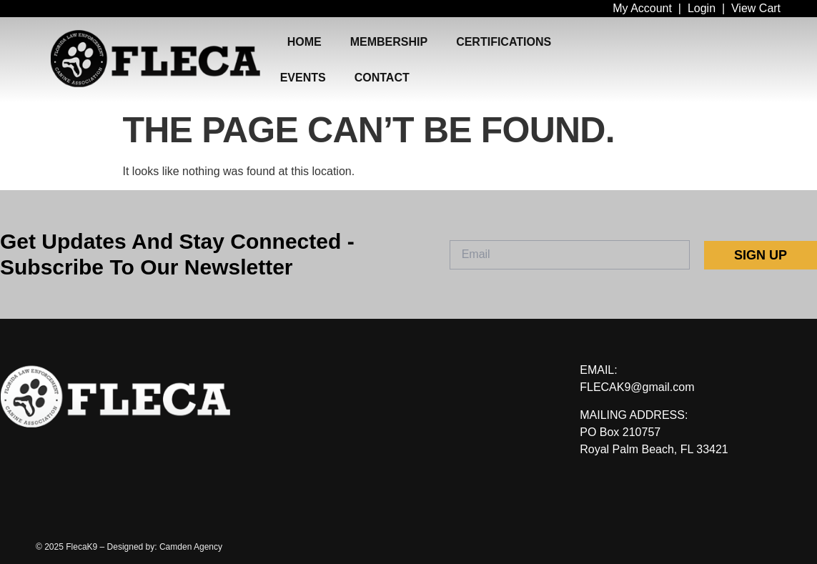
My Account (642, 8)
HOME (304, 42)
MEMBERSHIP (388, 42)
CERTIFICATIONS (503, 42)
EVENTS (303, 77)
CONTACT (382, 77)
